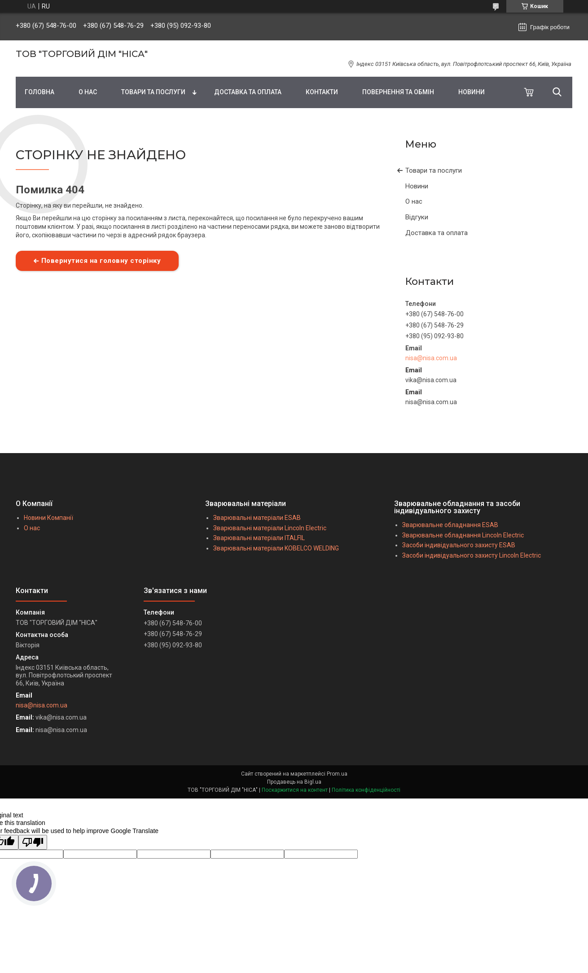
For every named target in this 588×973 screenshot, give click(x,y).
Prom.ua (337, 774)
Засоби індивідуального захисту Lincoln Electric (471, 555)
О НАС (88, 92)
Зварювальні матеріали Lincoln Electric (269, 528)
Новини (416, 186)
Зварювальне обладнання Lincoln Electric (463, 535)
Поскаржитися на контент (295, 790)
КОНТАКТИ (322, 92)
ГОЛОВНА (39, 92)
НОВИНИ (471, 92)
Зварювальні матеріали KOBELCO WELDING (276, 548)
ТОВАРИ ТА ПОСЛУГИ (153, 92)
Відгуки (416, 217)
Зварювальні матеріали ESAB (257, 517)
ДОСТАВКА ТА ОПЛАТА (247, 92)
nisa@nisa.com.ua (431, 358)
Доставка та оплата (436, 233)
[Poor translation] (32, 842)
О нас (413, 201)
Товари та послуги (433, 170)
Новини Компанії (48, 517)
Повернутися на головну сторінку (101, 261)
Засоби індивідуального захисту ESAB (458, 545)
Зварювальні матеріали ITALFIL (259, 537)
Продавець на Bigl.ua (294, 782)
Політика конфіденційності (366, 790)
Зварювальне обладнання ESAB (450, 524)
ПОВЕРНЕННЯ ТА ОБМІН (398, 92)
